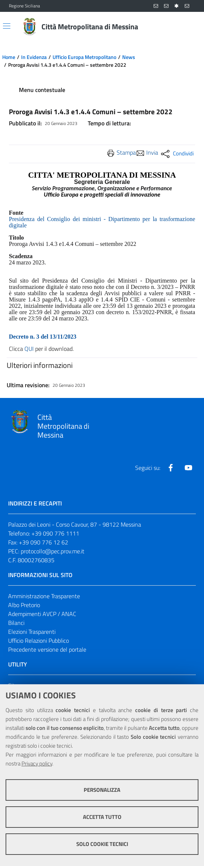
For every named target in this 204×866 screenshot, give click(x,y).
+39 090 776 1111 (55, 533)
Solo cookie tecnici (102, 844)
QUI (29, 348)
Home (8, 57)
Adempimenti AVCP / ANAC (42, 613)
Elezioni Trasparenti (32, 631)
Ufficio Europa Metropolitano (84, 57)
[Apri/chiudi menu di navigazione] (6, 26)
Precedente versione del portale (47, 649)
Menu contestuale (42, 89)
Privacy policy (36, 763)
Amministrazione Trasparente (44, 596)
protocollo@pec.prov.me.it (52, 551)
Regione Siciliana (24, 6)
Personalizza (102, 790)
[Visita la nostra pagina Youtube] (188, 467)
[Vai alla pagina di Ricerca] (190, 26)
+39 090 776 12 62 (43, 542)
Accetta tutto (102, 817)
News (128, 57)
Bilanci (16, 622)
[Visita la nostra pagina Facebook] (170, 467)
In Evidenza (34, 57)
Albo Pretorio (24, 604)
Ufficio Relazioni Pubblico (38, 640)
